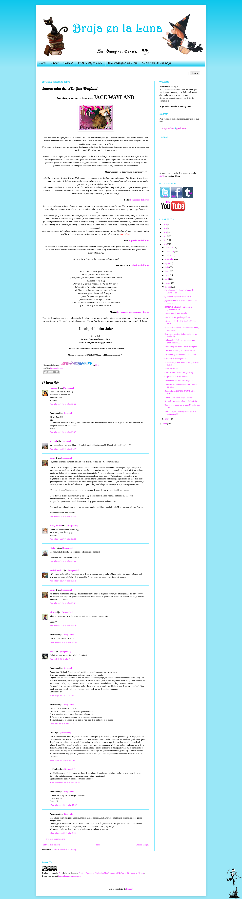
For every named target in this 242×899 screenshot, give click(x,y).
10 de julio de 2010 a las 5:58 (62, 724)
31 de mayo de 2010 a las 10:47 (62, 695)
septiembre (169, 259)
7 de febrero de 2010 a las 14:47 (63, 449)
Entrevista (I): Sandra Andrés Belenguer (181, 346)
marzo (168, 283)
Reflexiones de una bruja (156, 63)
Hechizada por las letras (122, 63)
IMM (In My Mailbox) (90, 63)
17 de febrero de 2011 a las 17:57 (63, 805)
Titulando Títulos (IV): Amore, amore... (181, 350)
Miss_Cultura (56, 525)
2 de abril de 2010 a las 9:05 (61, 659)
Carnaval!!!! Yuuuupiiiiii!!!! (176, 358)
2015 (165, 224)
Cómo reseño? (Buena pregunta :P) (179, 373)
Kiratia (53, 612)
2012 (165, 236)
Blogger (129, 889)
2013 (165, 232)
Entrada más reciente (51, 845)
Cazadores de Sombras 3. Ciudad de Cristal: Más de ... (179, 291)
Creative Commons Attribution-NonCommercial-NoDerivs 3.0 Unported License (111, 873)
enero (167, 419)
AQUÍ (162, 176)
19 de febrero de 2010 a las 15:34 (63, 642)
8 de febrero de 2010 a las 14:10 (63, 625)
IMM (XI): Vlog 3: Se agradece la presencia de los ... (178, 308)
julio (167, 267)
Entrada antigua (142, 845)
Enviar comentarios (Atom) (65, 849)
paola (52, 651)
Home (42, 63)
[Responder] (68, 388)
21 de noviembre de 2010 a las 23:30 (64, 782)
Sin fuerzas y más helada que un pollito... (181, 354)
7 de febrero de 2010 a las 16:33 (63, 561)
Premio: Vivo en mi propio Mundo (178, 397)
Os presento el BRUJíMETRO (177, 376)
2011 (165, 240)
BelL (61, 873)
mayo (167, 275)
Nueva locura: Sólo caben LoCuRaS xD (181, 401)
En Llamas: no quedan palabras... (178, 317)
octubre (168, 255)
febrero (168, 287)
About (54, 63)
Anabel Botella (56, 570)
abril (167, 279)
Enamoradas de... (56, 368)
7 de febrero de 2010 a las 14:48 (63, 516)
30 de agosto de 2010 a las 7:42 (62, 760)
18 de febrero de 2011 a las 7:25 (63, 833)
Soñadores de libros (139, 199)
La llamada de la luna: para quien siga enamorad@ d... (180, 341)
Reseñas (68, 63)
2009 (165, 424)
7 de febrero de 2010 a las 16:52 (63, 581)
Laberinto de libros (139, 265)
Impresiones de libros (138, 240)
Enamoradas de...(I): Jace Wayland (179, 380)
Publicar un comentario (55, 839)
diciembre (169, 247)
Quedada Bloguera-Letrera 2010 (178, 296)
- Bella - (53, 548)
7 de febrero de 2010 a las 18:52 (63, 603)
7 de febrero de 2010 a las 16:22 (63, 539)
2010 (165, 244)
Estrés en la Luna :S (173, 369)
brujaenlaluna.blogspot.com (69, 876)
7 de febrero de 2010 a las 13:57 (63, 432)
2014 (165, 228)
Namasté (53, 388)
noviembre (169, 251)
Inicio (97, 845)
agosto (168, 263)
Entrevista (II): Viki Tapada (176, 313)
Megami (53, 441)
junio (167, 271)
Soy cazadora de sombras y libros (133, 312)
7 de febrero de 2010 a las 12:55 (63, 404)
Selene (52, 458)
